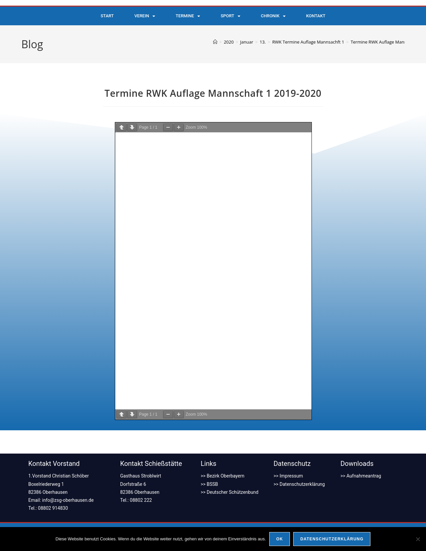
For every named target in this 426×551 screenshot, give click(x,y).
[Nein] (417, 539)
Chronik (273, 16)
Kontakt (315, 15)
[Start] (215, 42)
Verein (144, 16)
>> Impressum (288, 476)
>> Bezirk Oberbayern (222, 476)
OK (279, 539)
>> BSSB (209, 484)
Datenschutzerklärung (331, 539)
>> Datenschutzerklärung (299, 484)
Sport (230, 16)
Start (107, 15)
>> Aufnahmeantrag (360, 476)
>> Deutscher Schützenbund (230, 492)
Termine (188, 16)
